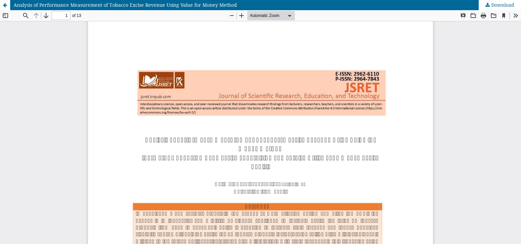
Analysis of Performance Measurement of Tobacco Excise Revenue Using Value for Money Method (125, 5)
